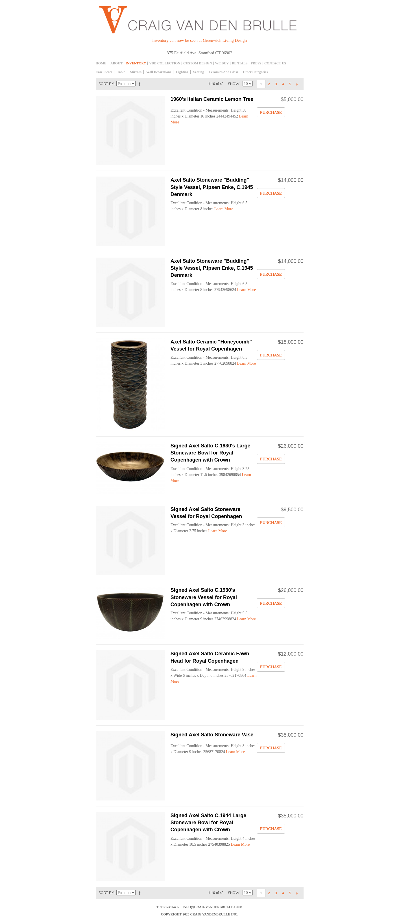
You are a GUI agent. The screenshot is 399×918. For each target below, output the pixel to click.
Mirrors (135, 72)
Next (297, 84)
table (121, 72)
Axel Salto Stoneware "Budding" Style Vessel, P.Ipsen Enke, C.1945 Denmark (212, 187)
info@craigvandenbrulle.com (212, 907)
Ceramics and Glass (223, 72)
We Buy (222, 63)
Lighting (182, 72)
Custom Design (197, 63)
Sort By (106, 84)
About (116, 63)
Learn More (223, 209)
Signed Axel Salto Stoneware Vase (212, 735)
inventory (136, 63)
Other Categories (255, 72)
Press (256, 63)
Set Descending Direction (140, 84)
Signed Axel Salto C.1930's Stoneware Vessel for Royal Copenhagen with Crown (204, 597)
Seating (198, 72)
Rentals (240, 63)
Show (233, 84)
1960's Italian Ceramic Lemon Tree (212, 99)
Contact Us (275, 63)
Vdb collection (164, 63)
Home (101, 63)
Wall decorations (158, 72)
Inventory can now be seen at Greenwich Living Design (199, 40)
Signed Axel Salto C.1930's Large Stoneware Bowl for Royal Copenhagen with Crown (210, 453)
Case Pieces (104, 72)
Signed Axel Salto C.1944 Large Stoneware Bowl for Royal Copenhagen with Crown (208, 822)
